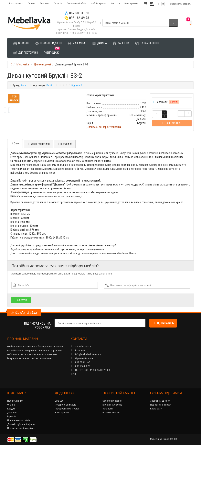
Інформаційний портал (67, 461)
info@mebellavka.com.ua (86, 407)
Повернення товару (160, 457)
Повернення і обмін (76, 3)
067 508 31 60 (76, 13)
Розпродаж (52, 51)
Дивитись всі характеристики (104, 127)
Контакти (115, 3)
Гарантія (58, 3)
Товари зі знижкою (65, 457)
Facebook (78, 403)
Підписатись (163, 376)
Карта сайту (156, 461)
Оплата (31, 3)
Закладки (107, 461)
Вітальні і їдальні (48, 43)
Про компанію (16, 3)
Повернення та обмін (18, 473)
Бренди (59, 453)
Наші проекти (131, 3)
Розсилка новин (111, 465)
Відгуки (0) (64, 197)
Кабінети (121, 43)
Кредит (11, 461)
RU (145, 3)
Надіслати (21, 353)
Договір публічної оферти (21, 477)
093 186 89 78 (76, 18)
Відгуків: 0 (76, 85)
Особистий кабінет (112, 453)
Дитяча (99, 43)
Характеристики (38, 197)
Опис (15, 196)
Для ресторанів (25, 53)
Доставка (44, 3)
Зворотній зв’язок (160, 453)
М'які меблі (77, 43)
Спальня (21, 43)
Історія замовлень (112, 457)
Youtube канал (81, 399)
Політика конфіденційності (21, 481)
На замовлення (147, 43)
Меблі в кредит (98, 3)
